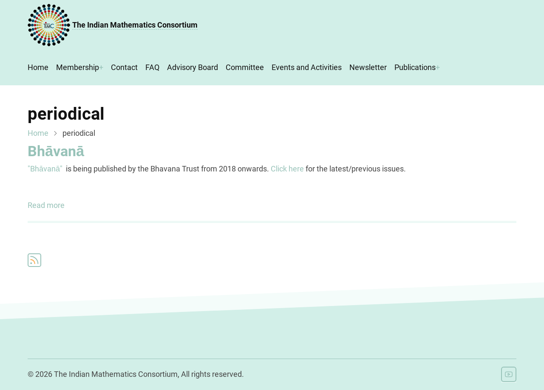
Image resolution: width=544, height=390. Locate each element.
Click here (287, 168)
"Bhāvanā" (45, 168)
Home (38, 67)
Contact (124, 67)
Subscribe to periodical (34, 260)
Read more (46, 205)
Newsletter (368, 67)
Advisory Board (192, 67)
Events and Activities (307, 67)
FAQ (152, 67)
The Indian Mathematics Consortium (135, 24)
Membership (77, 67)
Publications (415, 67)
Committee (245, 67)
